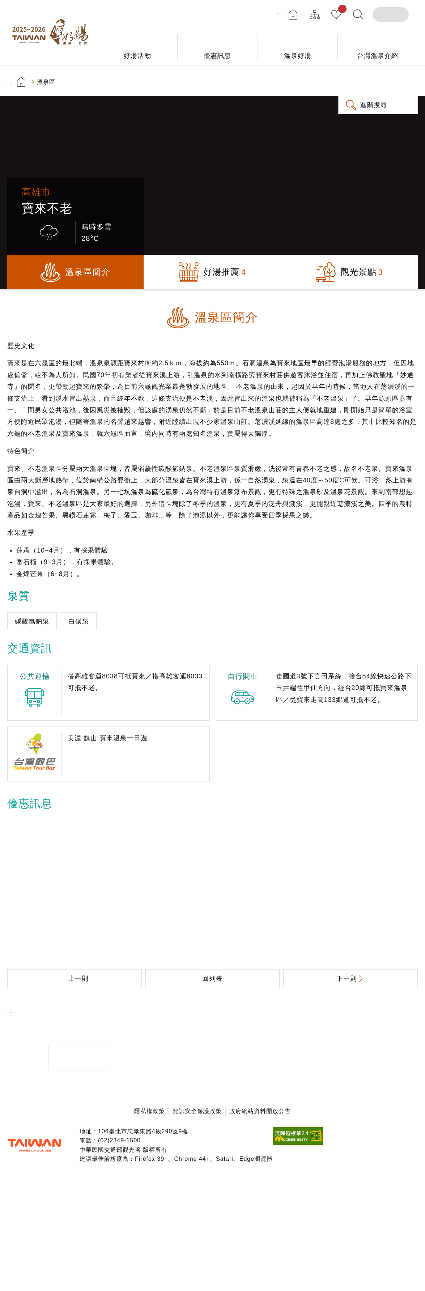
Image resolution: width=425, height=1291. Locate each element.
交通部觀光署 (34, 1145)
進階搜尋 (373, 104)
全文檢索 (358, 14)
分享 (367, 82)
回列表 (212, 978)
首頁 (293, 14)
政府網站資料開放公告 (260, 1111)
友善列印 (347, 82)
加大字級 (387, 82)
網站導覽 (314, 14)
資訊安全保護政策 (197, 1111)
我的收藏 (341, 10)
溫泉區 (46, 82)
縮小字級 (408, 82)
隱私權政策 (149, 1111)
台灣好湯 (52, 32)
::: (279, 14)
